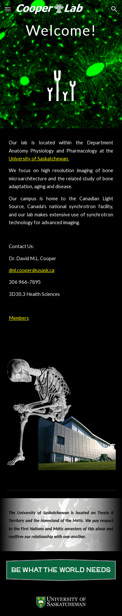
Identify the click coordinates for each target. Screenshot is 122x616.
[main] (61, 29)
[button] (8, 9)
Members (19, 318)
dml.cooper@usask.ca (31, 270)
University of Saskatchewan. (39, 158)
